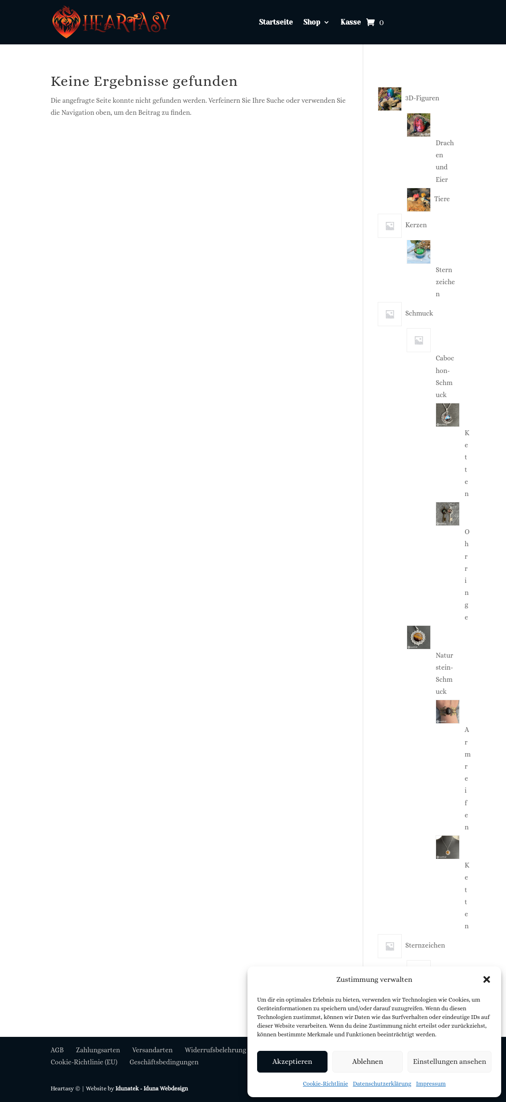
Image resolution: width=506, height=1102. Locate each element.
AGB (57, 1050)
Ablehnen (367, 1061)
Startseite (276, 22)
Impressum (431, 1083)
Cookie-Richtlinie (325, 1083)
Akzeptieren (292, 1061)
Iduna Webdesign (165, 1088)
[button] (487, 979)
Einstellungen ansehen (449, 1061)
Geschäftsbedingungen (163, 1062)
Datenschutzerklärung (382, 1083)
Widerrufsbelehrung (215, 1050)
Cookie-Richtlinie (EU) (84, 1062)
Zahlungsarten (98, 1050)
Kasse (351, 22)
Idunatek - (129, 1088)
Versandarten (152, 1050)
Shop (311, 22)
